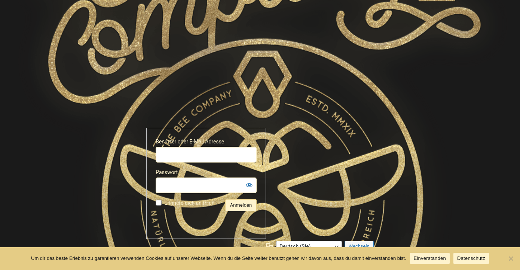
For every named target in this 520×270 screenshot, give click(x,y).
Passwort (167, 172)
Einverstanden (430, 258)
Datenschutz (471, 258)
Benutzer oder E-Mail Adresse (190, 142)
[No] (510, 258)
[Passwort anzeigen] (249, 185)
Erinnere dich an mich (189, 203)
